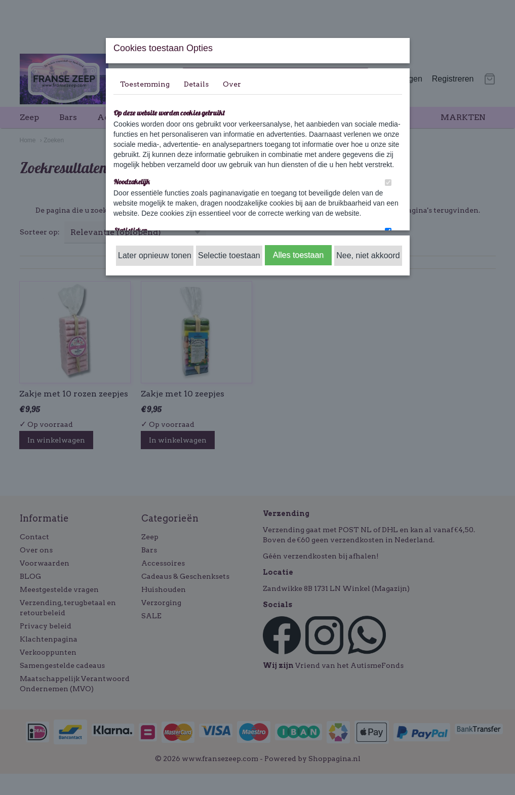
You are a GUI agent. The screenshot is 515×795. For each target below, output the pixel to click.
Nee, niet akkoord (368, 255)
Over (232, 84)
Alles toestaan (298, 255)
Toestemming (145, 84)
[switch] (388, 182)
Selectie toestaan (229, 255)
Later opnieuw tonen (154, 255)
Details (196, 84)
